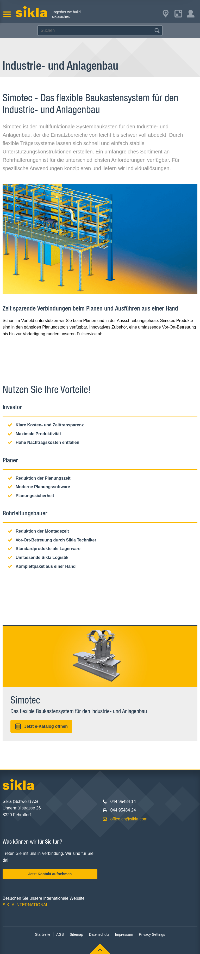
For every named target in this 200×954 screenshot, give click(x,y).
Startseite (42, 934)
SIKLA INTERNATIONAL (25, 905)
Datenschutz (99, 934)
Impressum (124, 934)
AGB (60, 934)
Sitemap (76, 934)
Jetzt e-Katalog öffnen (41, 726)
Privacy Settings (152, 934)
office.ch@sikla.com (128, 819)
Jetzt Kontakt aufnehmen (50, 874)
